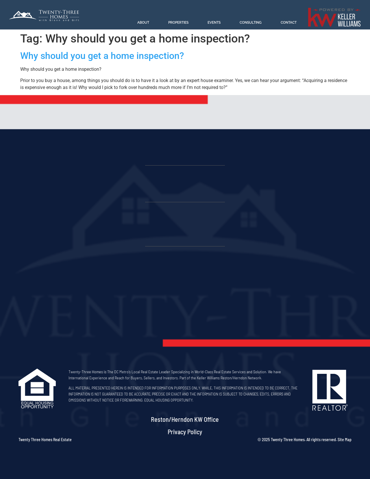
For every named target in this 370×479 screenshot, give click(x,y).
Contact (289, 23)
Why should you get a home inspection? (102, 55)
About (143, 23)
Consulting (251, 23)
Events (214, 23)
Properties (178, 23)
